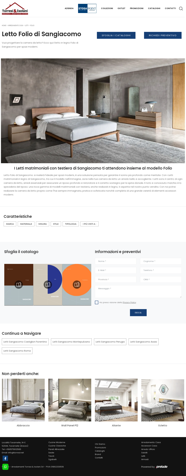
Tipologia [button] (70, 224)
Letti (26, 25)
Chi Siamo (100, 444)
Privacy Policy (129, 302)
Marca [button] (10, 224)
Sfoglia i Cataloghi (116, 35)
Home (4, 25)
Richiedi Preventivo (163, 35)
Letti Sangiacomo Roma (17, 350)
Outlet (121, 8)
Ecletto (162, 425)
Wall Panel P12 (69, 425)
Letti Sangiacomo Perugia (110, 341)
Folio (32, 25)
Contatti (170, 8)
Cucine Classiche (57, 445)
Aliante (116, 425)
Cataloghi (154, 8)
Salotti (144, 452)
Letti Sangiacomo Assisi (143, 341)
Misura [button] (42, 224)
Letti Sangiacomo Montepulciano (71, 341)
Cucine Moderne (56, 442)
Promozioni (136, 8)
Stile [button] (56, 224)
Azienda (69, 8)
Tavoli (51, 456)
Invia (138, 312)
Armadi (144, 459)
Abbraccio (23, 425)
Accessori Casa (149, 445)
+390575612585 (13, 449)
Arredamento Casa (15, 25)
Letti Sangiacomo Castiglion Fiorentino (25, 341)
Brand (98, 454)
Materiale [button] (26, 224)
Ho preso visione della (118, 302)
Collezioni (107, 8)
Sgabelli (52, 459)
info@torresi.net (16, 452)
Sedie (51, 452)
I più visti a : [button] (89, 224)
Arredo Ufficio (148, 449)
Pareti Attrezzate (56, 449)
